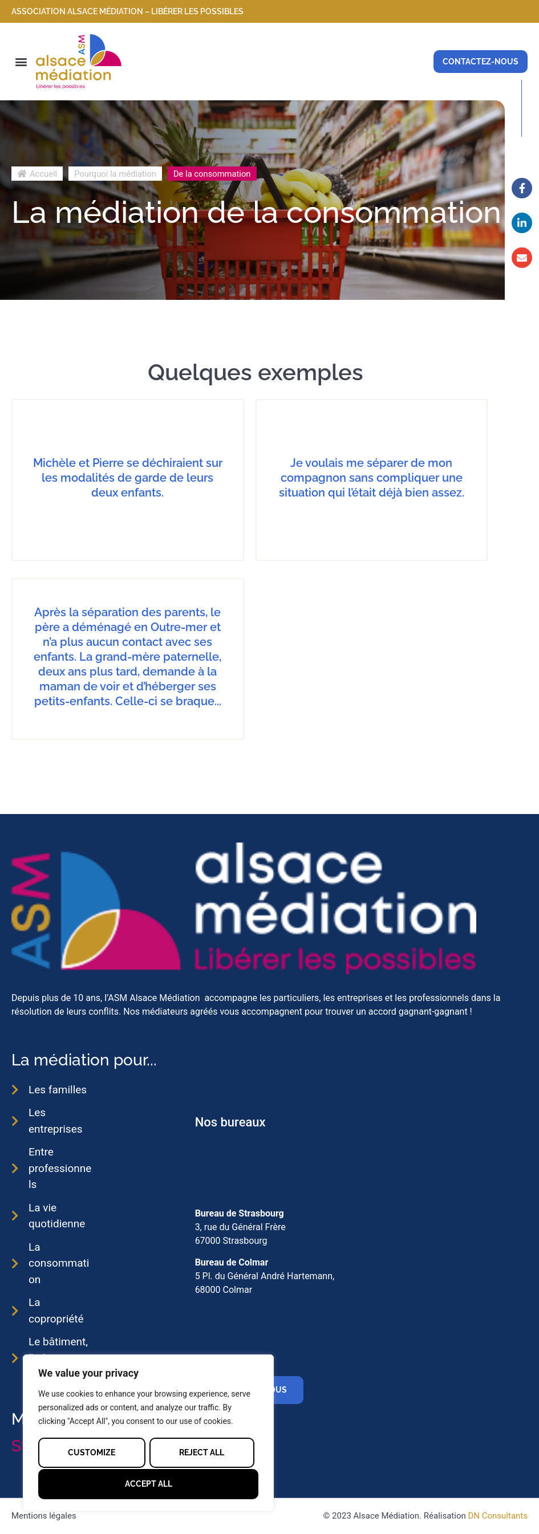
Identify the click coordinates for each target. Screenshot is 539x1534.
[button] (20, 61)
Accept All (148, 1483)
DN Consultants (498, 1516)
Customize (91, 1452)
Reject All (201, 1452)
